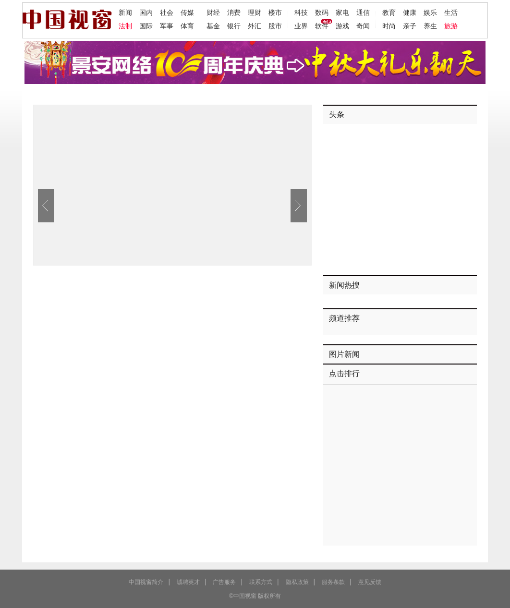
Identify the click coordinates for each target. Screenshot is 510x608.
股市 (275, 26)
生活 (451, 12)
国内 (146, 12)
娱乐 (430, 12)
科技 (301, 12)
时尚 (389, 26)
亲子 (409, 26)
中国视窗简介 (146, 582)
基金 (213, 26)
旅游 (451, 26)
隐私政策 (297, 582)
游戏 (342, 26)
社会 (166, 12)
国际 (146, 26)
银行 (234, 26)
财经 (213, 12)
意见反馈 (369, 582)
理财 (254, 12)
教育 (389, 12)
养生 (430, 26)
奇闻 (363, 26)
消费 (234, 12)
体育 (187, 26)
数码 (321, 12)
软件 (321, 26)
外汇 (254, 26)
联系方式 (260, 582)
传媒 (187, 12)
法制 (125, 26)
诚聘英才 (188, 582)
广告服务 (224, 582)
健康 (409, 12)
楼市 (275, 12)
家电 (342, 12)
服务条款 (333, 582)
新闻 (125, 12)
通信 (363, 12)
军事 (166, 26)
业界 (301, 26)
